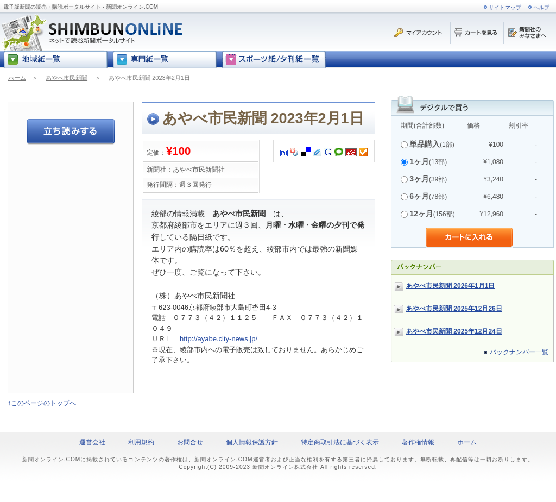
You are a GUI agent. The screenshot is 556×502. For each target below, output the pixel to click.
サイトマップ (505, 7)
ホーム (17, 77)
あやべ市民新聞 (66, 77)
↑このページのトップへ (42, 403)
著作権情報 (418, 442)
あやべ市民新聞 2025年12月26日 (454, 308)
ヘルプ (541, 7)
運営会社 (92, 442)
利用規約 (141, 442)
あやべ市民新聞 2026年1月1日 (450, 286)
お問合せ (190, 442)
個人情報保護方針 (252, 442)
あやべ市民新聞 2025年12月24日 (454, 331)
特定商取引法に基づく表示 (340, 442)
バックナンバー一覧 (519, 352)
